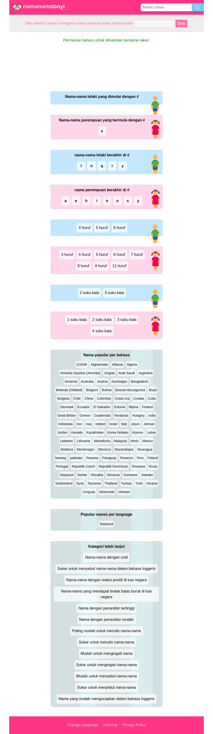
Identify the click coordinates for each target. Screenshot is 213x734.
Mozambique (124, 449)
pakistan (76, 458)
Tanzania (94, 483)
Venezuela (106, 492)
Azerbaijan (119, 381)
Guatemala (102, 415)
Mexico (147, 441)
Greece (85, 415)
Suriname (130, 475)
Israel (113, 424)
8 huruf (83, 266)
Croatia (138, 398)
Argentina (145, 373)
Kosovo (137, 432)
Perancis (126, 458)
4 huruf (84, 228)
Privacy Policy (134, 725)
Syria (80, 483)
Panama (92, 458)
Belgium (92, 390)
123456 (81, 364)
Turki (138, 483)
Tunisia (126, 483)
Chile (77, 398)
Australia (87, 381)
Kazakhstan (95, 432)
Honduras (121, 415)
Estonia (119, 407)
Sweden (147, 475)
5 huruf (102, 228)
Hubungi (110, 725)
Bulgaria (63, 398)
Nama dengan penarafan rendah (106, 620)
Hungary (138, 415)
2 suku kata (89, 293)
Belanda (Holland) (69, 390)
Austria (102, 381)
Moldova (67, 449)
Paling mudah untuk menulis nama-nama (106, 631)
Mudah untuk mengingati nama (107, 653)
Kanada (77, 432)
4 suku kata (102, 331)
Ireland (100, 424)
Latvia (151, 432)
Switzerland (63, 483)
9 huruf (101, 266)
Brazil (153, 390)
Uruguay (89, 492)
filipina (133, 407)
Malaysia (120, 441)
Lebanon (66, 441)
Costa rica (122, 398)
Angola (109, 373)
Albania (117, 364)
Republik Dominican (113, 466)
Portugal (62, 466)
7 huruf (137, 255)
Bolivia (107, 390)
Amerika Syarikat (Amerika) (80, 373)
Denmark (67, 407)
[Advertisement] (28, 102)
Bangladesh (139, 381)
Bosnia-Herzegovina (130, 390)
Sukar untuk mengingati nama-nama (106, 665)
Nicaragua (144, 449)
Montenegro (86, 449)
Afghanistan (99, 364)
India (152, 415)
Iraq (89, 424)
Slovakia (97, 475)
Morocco (104, 449)
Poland (153, 458)
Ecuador (83, 407)
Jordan (62, 432)
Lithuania (83, 441)
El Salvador (101, 407)
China (88, 398)
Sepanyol (67, 475)
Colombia (104, 398)
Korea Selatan (117, 432)
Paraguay (109, 458)
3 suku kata (114, 293)
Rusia (153, 466)
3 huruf (67, 255)
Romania (138, 466)
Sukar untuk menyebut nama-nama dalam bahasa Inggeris (106, 569)
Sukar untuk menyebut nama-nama (106, 687)
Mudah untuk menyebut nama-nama (106, 676)
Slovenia (113, 475)
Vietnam (124, 492)
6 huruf (119, 228)
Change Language (82, 725)
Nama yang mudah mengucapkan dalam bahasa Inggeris (106, 699)
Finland (147, 407)
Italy (124, 424)
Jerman (149, 424)
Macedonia (102, 441)
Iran (79, 424)
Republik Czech (83, 466)
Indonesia (65, 424)
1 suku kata (77, 320)
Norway (60, 458)
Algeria (132, 364)
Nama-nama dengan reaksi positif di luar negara (106, 580)
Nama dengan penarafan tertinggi (106, 608)
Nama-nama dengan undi (106, 557)
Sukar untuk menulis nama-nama (106, 642)
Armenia (71, 381)
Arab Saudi (126, 373)
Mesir (135, 441)
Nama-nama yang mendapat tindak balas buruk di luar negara (106, 594)
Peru (140, 458)
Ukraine (152, 483)
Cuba (151, 398)
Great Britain (66, 415)
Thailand (110, 483)
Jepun (135, 424)
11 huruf (119, 266)
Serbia (82, 475)
